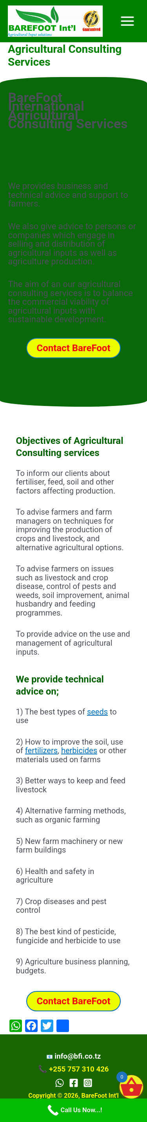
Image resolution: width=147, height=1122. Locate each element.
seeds (97, 711)
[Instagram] (88, 1083)
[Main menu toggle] (127, 20)
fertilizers (41, 750)
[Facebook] (73, 1083)
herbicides (79, 750)
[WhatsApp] (59, 1083)
